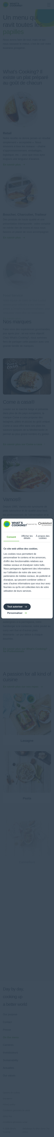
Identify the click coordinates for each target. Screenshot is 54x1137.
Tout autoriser (14, 606)
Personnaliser (14, 613)
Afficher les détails (27, 537)
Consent (11, 537)
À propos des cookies (42, 537)
